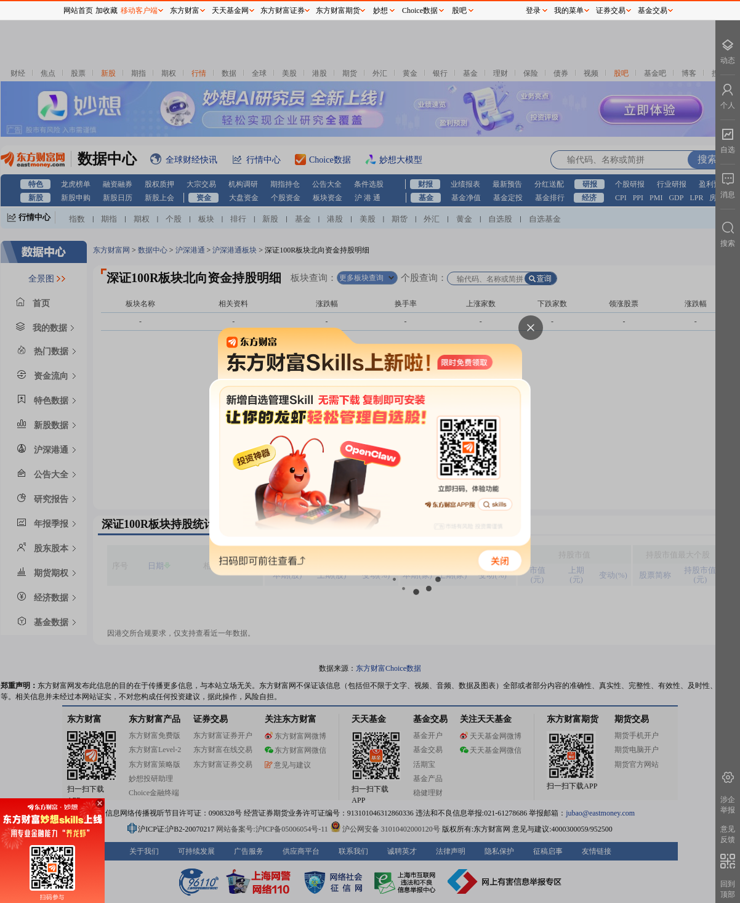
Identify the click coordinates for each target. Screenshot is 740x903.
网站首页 (78, 10)
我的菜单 (569, 10)
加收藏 (106, 10)
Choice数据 (420, 10)
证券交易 (610, 10)
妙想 (380, 10)
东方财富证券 (282, 10)
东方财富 (184, 10)
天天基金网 (230, 10)
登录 (533, 10)
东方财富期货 (338, 10)
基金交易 (652, 10)
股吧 (459, 10)
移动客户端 (139, 10)
